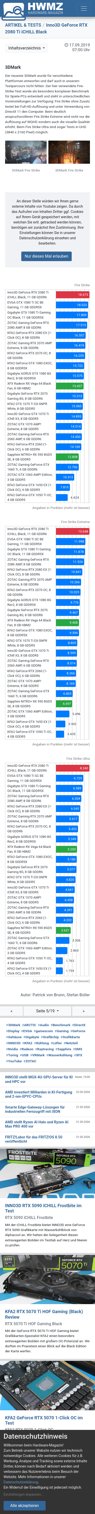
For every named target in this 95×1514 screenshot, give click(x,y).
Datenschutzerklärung (21, 1482)
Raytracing (44, 1049)
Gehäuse (14, 1037)
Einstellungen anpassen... (24, 1494)
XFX (78, 1055)
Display (13, 1031)
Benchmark (60, 1025)
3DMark (13, 1025)
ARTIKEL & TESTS (23, 25)
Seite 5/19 (45, 1011)
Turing (12, 1055)
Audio (43, 1025)
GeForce (77, 1031)
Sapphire (63, 1049)
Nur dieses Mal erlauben (46, 256)
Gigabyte (31, 1037)
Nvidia (12, 1049)
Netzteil (71, 1043)
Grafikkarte (70, 1037)
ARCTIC (29, 1025)
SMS (77, 1049)
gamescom (43, 1031)
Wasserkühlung (59, 1055)
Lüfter (56, 1043)
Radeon (26, 1049)
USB (24, 1055)
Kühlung (41, 1043)
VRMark (37, 1055)
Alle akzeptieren (24, 1505)
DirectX (78, 1025)
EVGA (26, 1031)
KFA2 (27, 1043)
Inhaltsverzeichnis (25, 48)
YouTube (14, 1061)
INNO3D (13, 1043)
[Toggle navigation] (84, 9)
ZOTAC (30, 1061)
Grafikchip (50, 1037)
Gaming (62, 1031)
